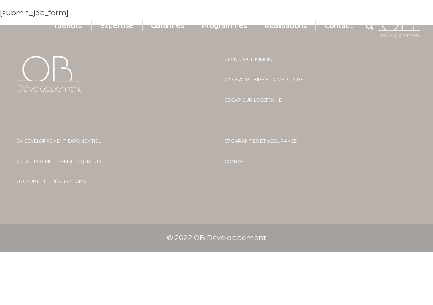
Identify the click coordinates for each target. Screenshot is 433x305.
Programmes (224, 26)
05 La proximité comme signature (60, 161)
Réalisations (286, 26)
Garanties (167, 26)
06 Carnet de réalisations (51, 182)
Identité (69, 26)
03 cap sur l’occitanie (253, 100)
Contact (338, 26)
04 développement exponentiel (59, 141)
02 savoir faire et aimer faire (264, 80)
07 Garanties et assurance (261, 141)
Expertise (117, 26)
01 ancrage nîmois (248, 60)
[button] (32, 19)
